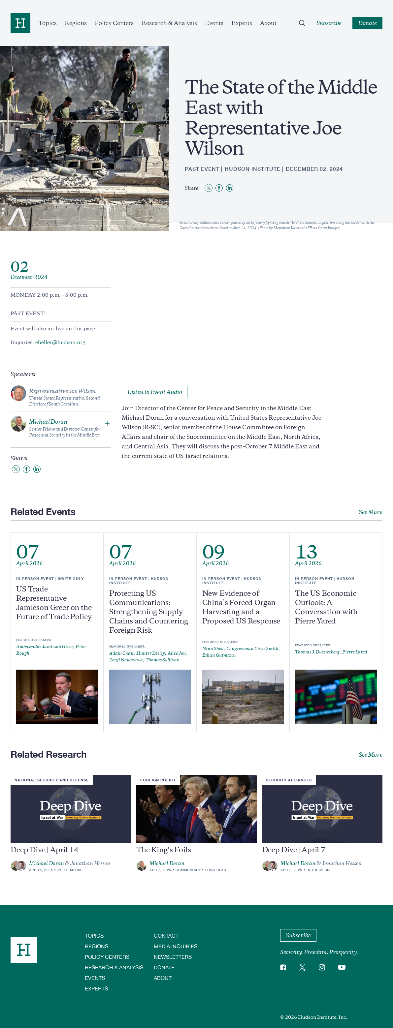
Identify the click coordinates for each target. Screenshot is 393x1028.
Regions (76, 23)
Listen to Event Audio (154, 392)
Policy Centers (114, 23)
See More (370, 512)
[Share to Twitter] (209, 188)
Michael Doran (46, 863)
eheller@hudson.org (60, 343)
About (268, 23)
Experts (241, 23)
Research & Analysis (169, 23)
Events (214, 23)
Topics (47, 23)
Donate (164, 967)
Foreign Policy (158, 780)
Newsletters (173, 956)
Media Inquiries (175, 946)
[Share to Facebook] (219, 188)
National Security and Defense (52, 780)
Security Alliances (289, 780)
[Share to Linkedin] (230, 188)
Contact (166, 935)
